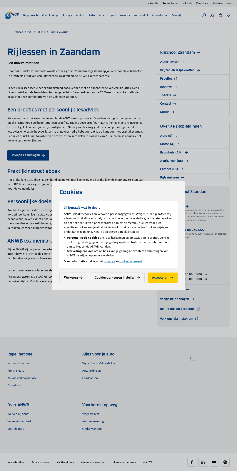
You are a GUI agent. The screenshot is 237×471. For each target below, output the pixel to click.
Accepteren (162, 278)
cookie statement (130, 261)
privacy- (109, 261)
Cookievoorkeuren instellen (117, 278)
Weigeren (73, 278)
